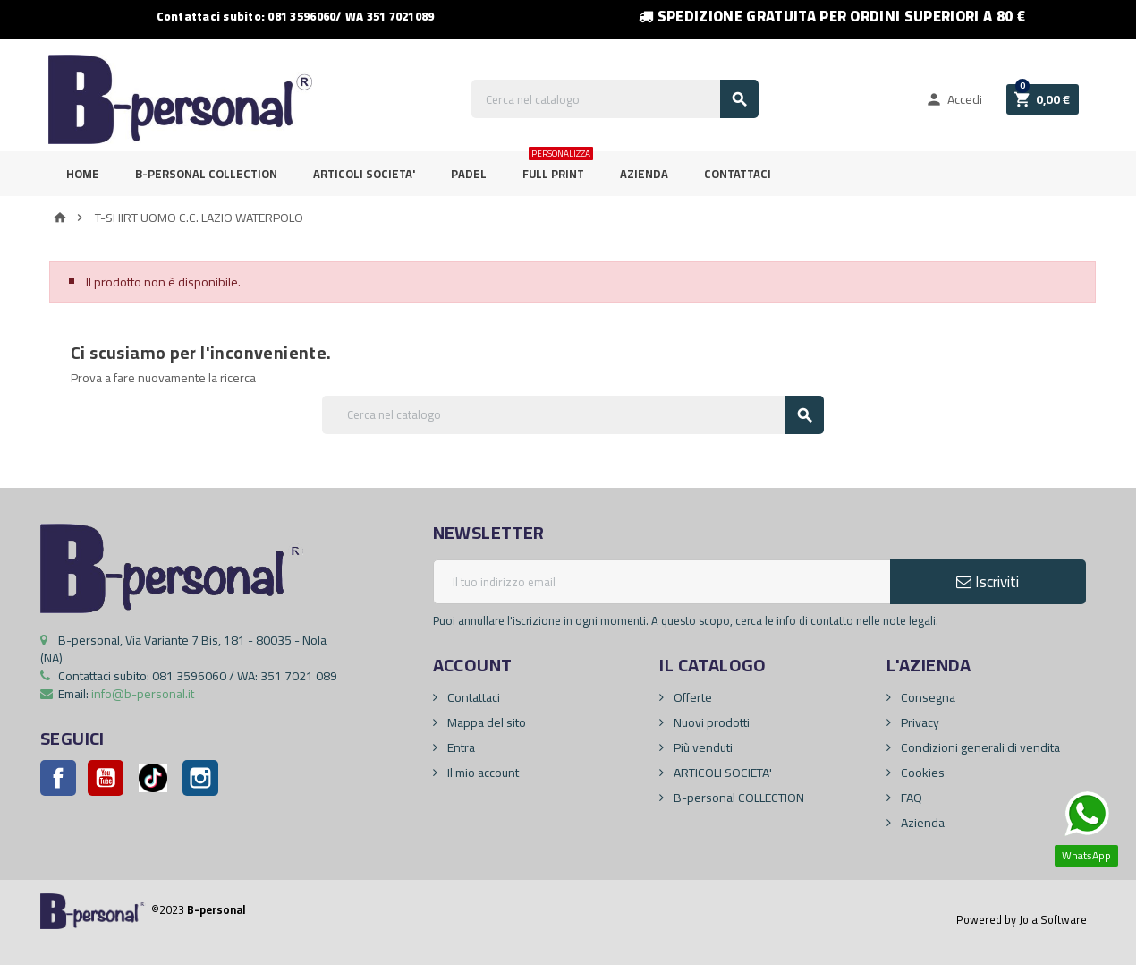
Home (82, 173)
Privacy (918, 722)
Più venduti (702, 747)
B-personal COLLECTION (737, 797)
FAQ (910, 797)
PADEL (469, 173)
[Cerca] (615, 99)
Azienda (644, 173)
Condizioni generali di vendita (979, 747)
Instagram (200, 778)
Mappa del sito (485, 722)
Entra (460, 747)
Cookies (921, 772)
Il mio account (482, 772)
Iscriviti (987, 582)
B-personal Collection (206, 173)
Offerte (691, 697)
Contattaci (737, 173)
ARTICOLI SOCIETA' (364, 173)
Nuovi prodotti (710, 722)
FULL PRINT (557, 167)
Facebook (58, 778)
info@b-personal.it (142, 693)
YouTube (105, 778)
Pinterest (153, 778)
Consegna (926, 697)
